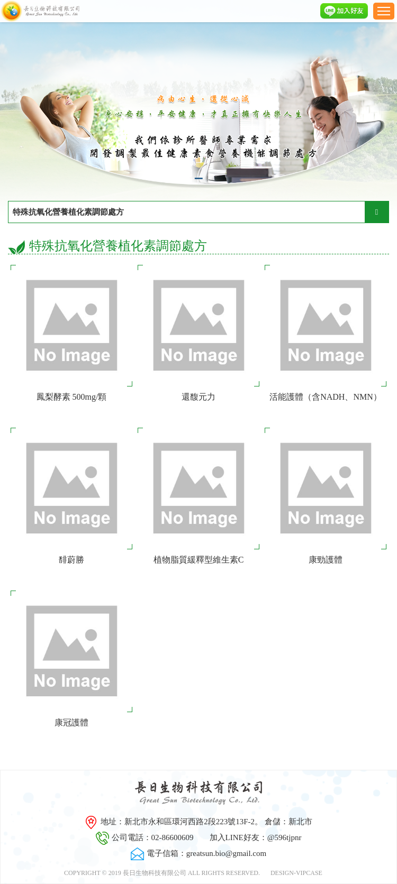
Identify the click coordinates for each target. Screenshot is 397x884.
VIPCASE (309, 873)
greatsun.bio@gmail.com (226, 853)
